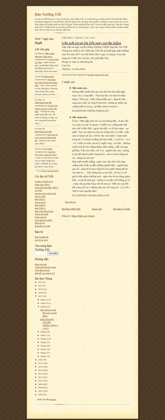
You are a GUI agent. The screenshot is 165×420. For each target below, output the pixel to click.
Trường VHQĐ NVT (44, 181)
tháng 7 (44, 335)
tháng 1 (44, 356)
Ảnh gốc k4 (40, 223)
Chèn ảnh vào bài (42, 270)
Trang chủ (97, 209)
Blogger (52, 399)
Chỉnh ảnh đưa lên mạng (45, 267)
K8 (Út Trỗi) (40, 196)
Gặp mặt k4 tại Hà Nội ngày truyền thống (48, 313)
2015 (40, 363)
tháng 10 (45, 303)
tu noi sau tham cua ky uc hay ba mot (46, 108)
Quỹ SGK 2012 (41, 240)
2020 (40, 285)
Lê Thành (48, 149)
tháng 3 (44, 349)
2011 (40, 377)
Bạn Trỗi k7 (40, 199)
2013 (40, 370)
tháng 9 (44, 306)
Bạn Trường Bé (41, 237)
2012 (40, 373)
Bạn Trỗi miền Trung (44, 211)
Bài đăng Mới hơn (71, 209)
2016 (40, 360)
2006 (40, 394)
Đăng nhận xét (70, 202)
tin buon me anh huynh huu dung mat (46, 82)
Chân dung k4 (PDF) (43, 220)
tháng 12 (45, 299)
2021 (40, 282)
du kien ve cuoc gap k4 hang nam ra (46, 137)
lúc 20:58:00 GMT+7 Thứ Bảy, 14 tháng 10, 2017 (90, 110)
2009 (40, 384)
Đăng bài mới (41, 264)
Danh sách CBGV (42, 184)
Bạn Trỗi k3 (40, 208)
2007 (40, 391)
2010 (40, 380)
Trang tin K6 (40, 202)
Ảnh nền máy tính (42, 226)
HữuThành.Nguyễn (43, 102)
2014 (40, 366)
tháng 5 (44, 342)
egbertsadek (48, 76)
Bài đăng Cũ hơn (121, 209)
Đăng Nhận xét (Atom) (83, 216)
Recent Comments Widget (50, 171)
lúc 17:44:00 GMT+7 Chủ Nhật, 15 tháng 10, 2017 (91, 195)
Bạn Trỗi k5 (40, 205)
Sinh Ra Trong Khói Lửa (45, 193)
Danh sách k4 (40, 217)
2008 (40, 387)
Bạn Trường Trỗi (48, 14)
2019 (40, 289)
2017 (40, 296)
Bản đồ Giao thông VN (45, 273)
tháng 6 (44, 339)
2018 (40, 292)
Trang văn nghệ (41, 214)
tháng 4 (44, 346)
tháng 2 (44, 353)
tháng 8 (44, 332)
